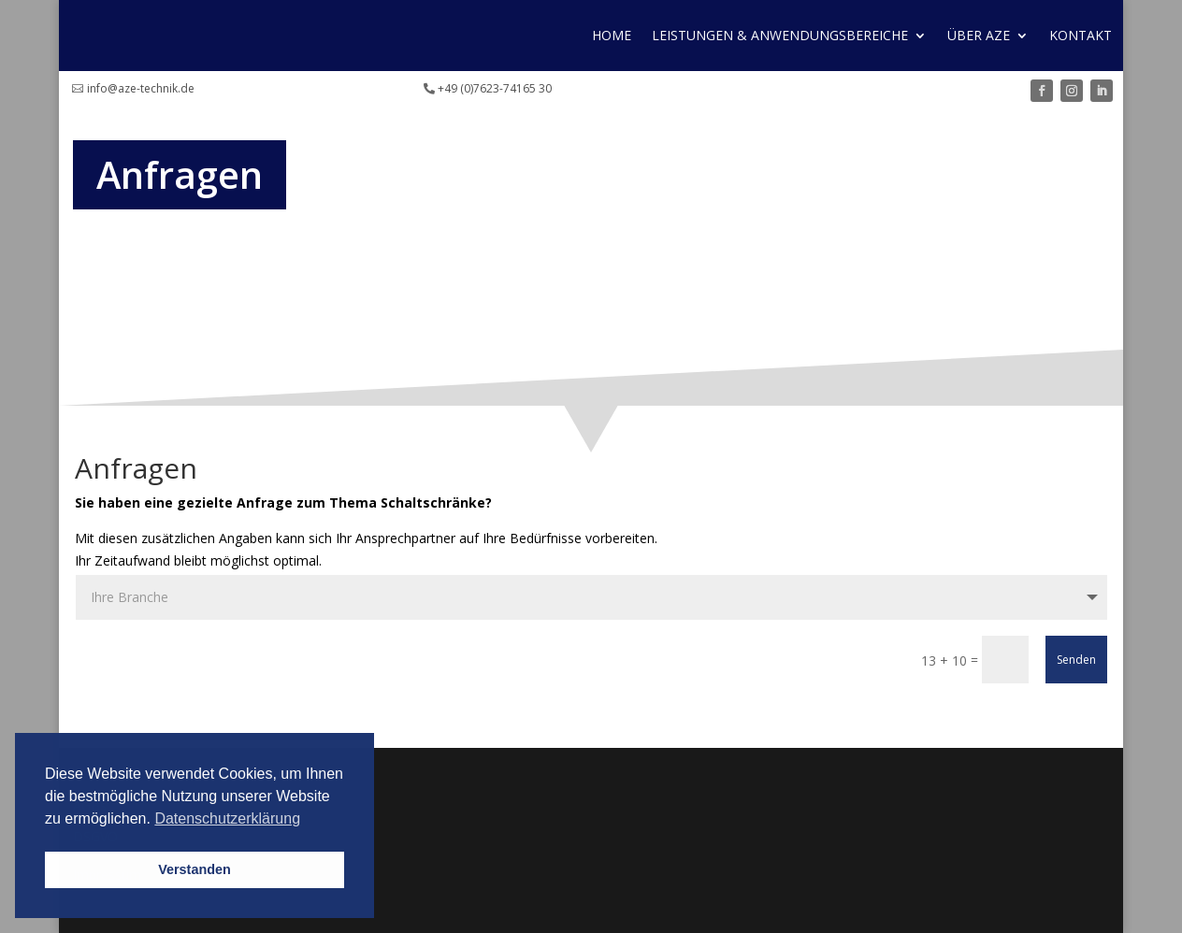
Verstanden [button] (194, 869)
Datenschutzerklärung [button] (227, 818)
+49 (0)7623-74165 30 (495, 88)
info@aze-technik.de (141, 88)
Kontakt (1080, 35)
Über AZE (978, 35)
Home (611, 35)
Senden (1076, 659)
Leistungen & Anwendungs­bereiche (780, 35)
